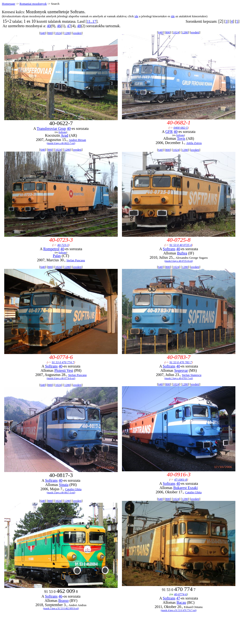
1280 (67, 33)
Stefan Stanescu (191, 375)
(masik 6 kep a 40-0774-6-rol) (61, 378)
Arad (64, 135)
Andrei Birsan (77, 140)
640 (42, 33)
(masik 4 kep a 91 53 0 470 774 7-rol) (178, 610)
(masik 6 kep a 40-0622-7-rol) (61, 143)
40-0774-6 (180, 594)
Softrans (62, 132)
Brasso (63, 601)
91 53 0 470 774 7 (63, 362)
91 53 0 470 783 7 (180, 362)
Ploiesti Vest (63, 370)
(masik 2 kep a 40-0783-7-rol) (178, 378)
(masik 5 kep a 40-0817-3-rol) (61, 492)
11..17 (91, 21)
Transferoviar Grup (51, 129)
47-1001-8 (180, 479)
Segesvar (181, 370)
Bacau (181, 602)
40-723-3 (63, 245)
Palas (57, 256)
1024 (58, 33)
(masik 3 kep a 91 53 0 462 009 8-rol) (61, 608)
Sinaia (64, 485)
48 (79, 26)
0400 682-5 (180, 127)
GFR (169, 132)
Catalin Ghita (73, 489)
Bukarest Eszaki (185, 488)
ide (136, 16)
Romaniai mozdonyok (33, 3)
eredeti (77, 33)
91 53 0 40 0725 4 (180, 245)
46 (59, 26)
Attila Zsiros (194, 143)
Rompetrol (51, 249)
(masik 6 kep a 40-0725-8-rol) (178, 261)
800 (50, 33)
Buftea (182, 253)
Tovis (181, 138)
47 (69, 26)
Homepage (8, 3)
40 (49, 26)
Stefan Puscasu (75, 260)
